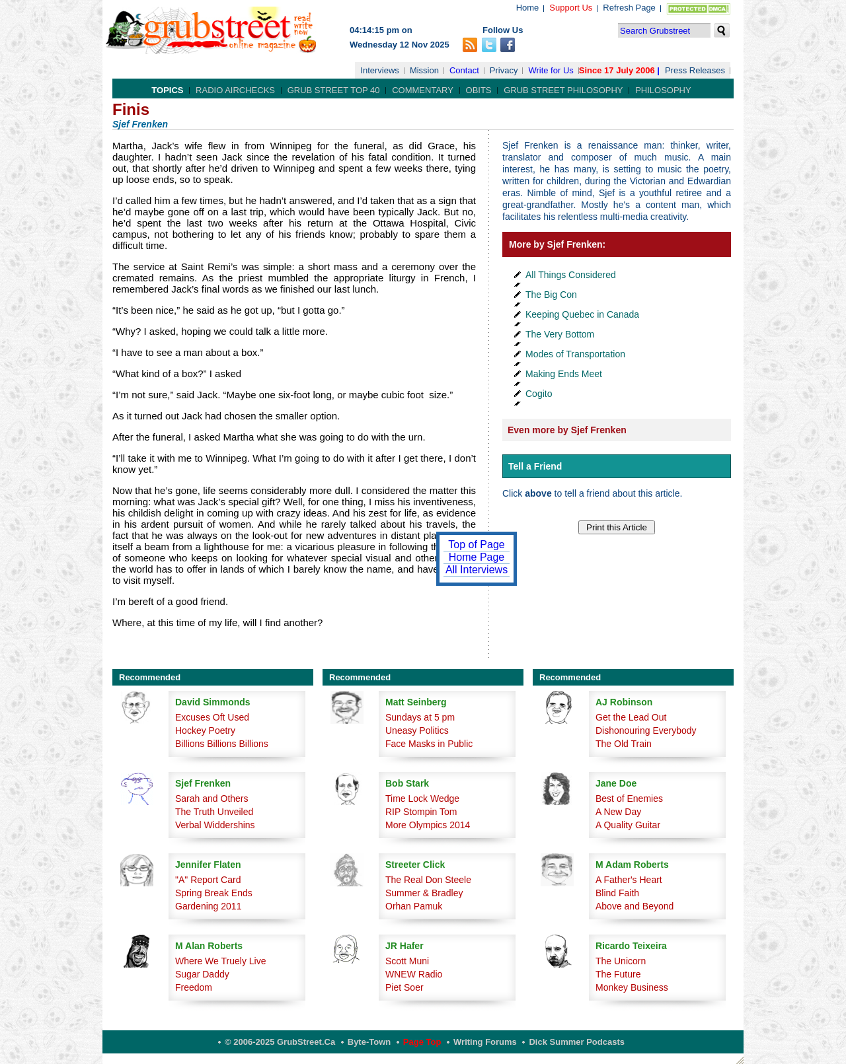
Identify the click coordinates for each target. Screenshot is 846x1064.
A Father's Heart (629, 879)
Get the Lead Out (631, 717)
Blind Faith (617, 893)
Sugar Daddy (202, 974)
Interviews (379, 70)
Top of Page (476, 544)
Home (527, 8)
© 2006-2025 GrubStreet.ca (280, 1042)
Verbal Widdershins (215, 825)
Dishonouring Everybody (646, 730)
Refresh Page (629, 8)
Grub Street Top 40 (334, 90)
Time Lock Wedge (422, 798)
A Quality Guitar (628, 825)
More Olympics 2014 (427, 825)
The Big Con (551, 294)
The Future (618, 974)
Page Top (422, 1042)
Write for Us (550, 70)
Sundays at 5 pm (420, 717)
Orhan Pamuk (413, 906)
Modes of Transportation (575, 354)
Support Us (570, 8)
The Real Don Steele (428, 879)
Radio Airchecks (235, 90)
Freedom (193, 987)
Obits (479, 90)
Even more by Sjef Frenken (567, 430)
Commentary (422, 90)
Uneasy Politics (417, 730)
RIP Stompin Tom (421, 811)
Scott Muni (407, 961)
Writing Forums (485, 1042)
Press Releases (695, 70)
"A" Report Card (208, 879)
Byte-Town (369, 1042)
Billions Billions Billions (221, 743)
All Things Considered (570, 274)
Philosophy (663, 90)
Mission (424, 70)
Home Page (477, 557)
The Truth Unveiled (214, 811)
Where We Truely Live (220, 961)
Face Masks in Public (429, 743)
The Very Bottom (559, 334)
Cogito (538, 393)
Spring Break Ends (213, 893)
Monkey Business (632, 987)
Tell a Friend (535, 466)
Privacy (504, 70)
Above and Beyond (634, 906)
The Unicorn (621, 961)
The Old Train (624, 743)
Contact (464, 70)
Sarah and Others (212, 798)
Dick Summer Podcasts (577, 1042)
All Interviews (476, 569)
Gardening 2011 (208, 906)
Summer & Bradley (424, 893)
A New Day (618, 811)
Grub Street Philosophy (563, 90)
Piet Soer (404, 987)
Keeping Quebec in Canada (582, 314)
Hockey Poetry (205, 730)
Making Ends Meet (563, 374)
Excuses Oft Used (212, 717)
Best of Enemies (629, 798)
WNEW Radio (413, 974)
